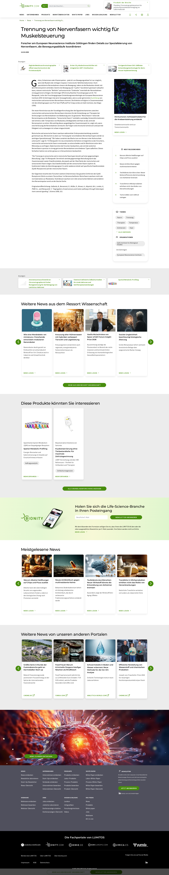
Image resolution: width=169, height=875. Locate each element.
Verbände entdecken (50, 782)
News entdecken (27, 775)
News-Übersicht (27, 785)
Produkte (89, 805)
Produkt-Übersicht (71, 789)
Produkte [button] (45, 15)
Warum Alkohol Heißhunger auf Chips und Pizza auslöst (131, 156)
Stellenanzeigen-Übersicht (53, 812)
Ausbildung (95, 98)
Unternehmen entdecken (52, 775)
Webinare (89, 815)
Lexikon (67, 801)
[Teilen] (136, 15)
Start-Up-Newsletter (29, 782)
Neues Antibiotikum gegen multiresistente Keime (130, 165)
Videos (66, 812)
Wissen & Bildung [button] (99, 15)
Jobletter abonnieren (51, 805)
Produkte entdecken (71, 775)
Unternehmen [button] (33, 15)
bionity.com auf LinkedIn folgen (128, 793)
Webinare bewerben (28, 805)
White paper (90, 808)
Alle (44, 6)
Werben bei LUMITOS (29, 856)
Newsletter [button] (115, 15)
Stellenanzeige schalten (52, 808)
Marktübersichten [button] (61, 15)
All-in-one (89, 819)
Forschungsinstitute (71, 808)
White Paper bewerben (94, 785)
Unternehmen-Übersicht (52, 789)
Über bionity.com (60, 856)
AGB (34, 862)
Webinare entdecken (28, 801)
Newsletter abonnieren (126, 517)
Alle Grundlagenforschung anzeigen (84, 489)
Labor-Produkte (70, 778)
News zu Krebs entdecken (41, 756)
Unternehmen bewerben (52, 785)
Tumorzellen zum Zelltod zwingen (129, 196)
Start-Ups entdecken (50, 778)
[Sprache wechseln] (141, 15)
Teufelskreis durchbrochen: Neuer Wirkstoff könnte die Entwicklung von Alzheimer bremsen (132, 175)
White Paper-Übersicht (94, 789)
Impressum (25, 862)
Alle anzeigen (123, 232)
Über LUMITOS (45, 856)
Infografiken (69, 805)
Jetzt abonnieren (129, 788)
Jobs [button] (87, 15)
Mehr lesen (81, 532)
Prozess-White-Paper (94, 782)
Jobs (87, 812)
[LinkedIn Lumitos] (146, 862)
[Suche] (88, 6)
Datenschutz (45, 862)
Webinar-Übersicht (28, 808)
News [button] (22, 15)
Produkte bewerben (71, 785)
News (88, 801)
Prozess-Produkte (71, 782)
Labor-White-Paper (93, 778)
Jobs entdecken (48, 801)
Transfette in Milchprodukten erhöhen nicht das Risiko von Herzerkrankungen (131, 186)
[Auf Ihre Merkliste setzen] (130, 15)
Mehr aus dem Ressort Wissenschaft (84, 385)
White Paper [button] (77, 15)
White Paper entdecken (94, 775)
